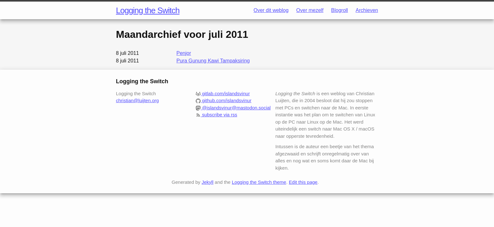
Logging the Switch (148, 10)
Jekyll (208, 182)
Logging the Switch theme (259, 182)
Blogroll (339, 10)
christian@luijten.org (137, 100)
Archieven (367, 10)
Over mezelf (309, 10)
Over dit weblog (271, 10)
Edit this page (303, 182)
